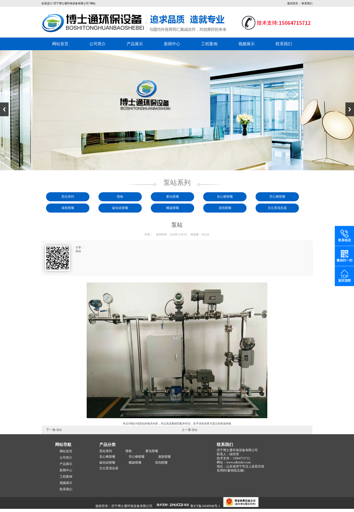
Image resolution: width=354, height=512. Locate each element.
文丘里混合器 (277, 208)
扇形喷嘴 (67, 208)
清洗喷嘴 (225, 208)
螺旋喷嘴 (172, 208)
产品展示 (135, 44)
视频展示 (246, 44)
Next (349, 109)
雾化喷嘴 (172, 196)
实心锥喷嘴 (225, 196)
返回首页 (292, 3)
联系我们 (284, 44)
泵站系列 (67, 196)
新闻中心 (172, 44)
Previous (4, 109)
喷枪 (120, 196)
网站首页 (60, 44)
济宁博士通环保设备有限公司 (131, 506)
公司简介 (97, 44)
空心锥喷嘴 (277, 196)
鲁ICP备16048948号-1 (205, 506)
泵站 (59, 429)
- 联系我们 (305, 3)
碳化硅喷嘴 (120, 208)
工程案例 (209, 44)
